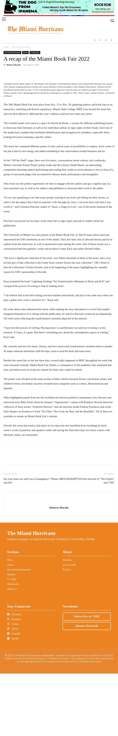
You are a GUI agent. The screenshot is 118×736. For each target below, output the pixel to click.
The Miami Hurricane (31, 595)
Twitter (13, 686)
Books (25, 52)
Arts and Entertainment (18, 632)
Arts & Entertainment (21, 47)
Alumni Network (86, 688)
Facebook (14, 677)
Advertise (67, 622)
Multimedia (13, 646)
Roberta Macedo (14, 65)
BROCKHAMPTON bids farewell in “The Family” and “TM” (86, 543)
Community (35, 52)
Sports (10, 627)
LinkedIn (13, 696)
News (10, 622)
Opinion (11, 637)
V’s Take (11, 641)
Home (6, 47)
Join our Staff (69, 627)
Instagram (14, 681)
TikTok (13, 691)
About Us (12, 651)
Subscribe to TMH (86, 679)
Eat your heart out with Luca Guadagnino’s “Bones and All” (31, 543)
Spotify (13, 701)
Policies (66, 632)
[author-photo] (59, 564)
